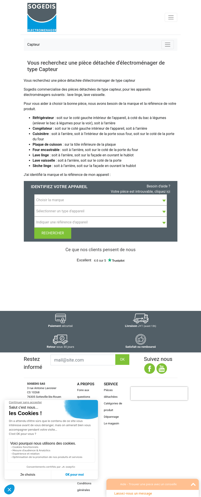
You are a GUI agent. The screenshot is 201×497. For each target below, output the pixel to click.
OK (122, 359)
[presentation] (159, 393)
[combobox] (100, 199)
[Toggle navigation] (171, 17)
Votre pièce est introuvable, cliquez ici (140, 191)
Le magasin (111, 423)
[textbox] (101, 200)
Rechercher (53, 233)
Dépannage (111, 416)
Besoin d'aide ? (158, 186)
